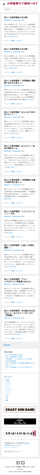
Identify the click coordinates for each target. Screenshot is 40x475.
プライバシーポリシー (11, 447)
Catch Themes (27, 471)
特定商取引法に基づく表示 (12, 445)
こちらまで (17, 451)
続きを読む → (15, 36)
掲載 (6, 400)
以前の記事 (6, 345)
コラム (7, 388)
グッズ (7, 386)
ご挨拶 (7, 381)
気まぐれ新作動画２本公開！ (16, 17)
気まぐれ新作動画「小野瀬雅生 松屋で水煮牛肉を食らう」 (19, 181)
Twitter (23, 463)
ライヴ (7, 392)
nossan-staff (16, 20)
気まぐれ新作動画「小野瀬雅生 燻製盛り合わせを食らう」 (19, 82)
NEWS (13, 40)
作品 (6, 396)
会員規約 (26, 443)
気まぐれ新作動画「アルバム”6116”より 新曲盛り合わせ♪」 (18, 280)
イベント (8, 384)
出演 (6, 398)
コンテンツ (19, 40)
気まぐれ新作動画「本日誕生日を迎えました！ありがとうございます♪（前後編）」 (19, 313)
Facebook (18, 463)
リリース (8, 394)
